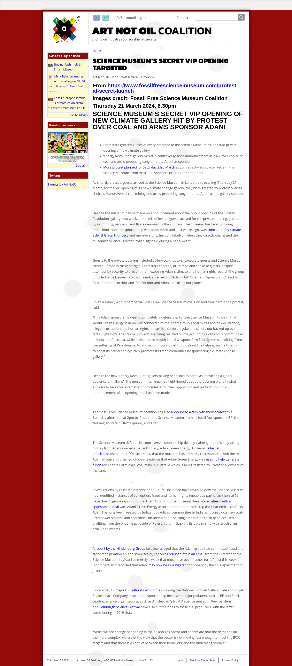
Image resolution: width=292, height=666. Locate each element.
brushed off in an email (186, 554)
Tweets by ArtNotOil (63, 184)
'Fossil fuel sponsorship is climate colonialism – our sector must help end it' (67, 103)
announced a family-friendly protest (198, 412)
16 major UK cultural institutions (135, 590)
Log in (179, 660)
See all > (82, 165)
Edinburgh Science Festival (119, 607)
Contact (182, 17)
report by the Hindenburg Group (120, 548)
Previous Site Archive (202, 660)
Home (97, 51)
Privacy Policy (230, 660)
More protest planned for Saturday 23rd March (139, 167)
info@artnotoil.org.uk (130, 17)
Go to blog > (79, 115)
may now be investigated (167, 565)
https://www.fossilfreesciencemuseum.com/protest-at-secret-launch (165, 88)
